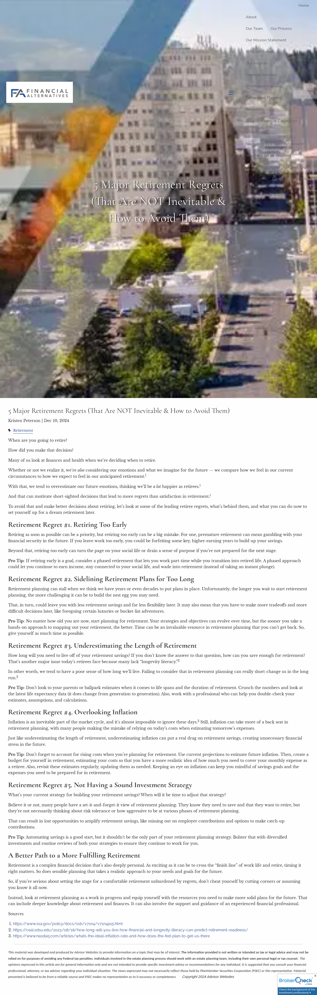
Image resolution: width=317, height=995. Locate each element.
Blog (250, 121)
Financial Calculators (280, 121)
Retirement (23, 430)
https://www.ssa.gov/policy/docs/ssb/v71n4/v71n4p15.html (68, 923)
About (251, 17)
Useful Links (256, 132)
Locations (272, 167)
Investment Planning (264, 86)
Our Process (281, 28)
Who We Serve (259, 51)
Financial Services (261, 74)
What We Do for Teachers (268, 155)
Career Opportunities (290, 178)
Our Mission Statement (266, 40)
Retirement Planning (264, 97)
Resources (255, 109)
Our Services (257, 63)
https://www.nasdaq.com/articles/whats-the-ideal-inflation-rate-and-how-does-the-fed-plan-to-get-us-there (111, 936)
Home (303, 5)
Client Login (298, 167)
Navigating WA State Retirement (275, 144)
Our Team (254, 28)
